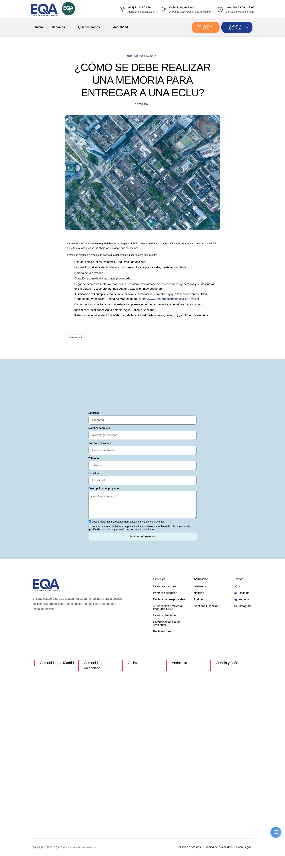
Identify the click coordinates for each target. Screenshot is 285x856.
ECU (142, 56)
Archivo (132, 56)
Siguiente (74, 338)
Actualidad (122, 27)
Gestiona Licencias (238, 27)
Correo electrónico (100, 443)
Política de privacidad (127, 526)
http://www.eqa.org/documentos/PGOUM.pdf (170, 299)
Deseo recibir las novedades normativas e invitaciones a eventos (127, 521)
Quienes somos (90, 27)
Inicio (39, 27)
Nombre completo (99, 427)
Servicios (60, 27)
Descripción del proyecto (104, 488)
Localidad (94, 473)
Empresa (94, 412)
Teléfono (94, 458)
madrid (151, 56)
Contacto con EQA (205, 27)
